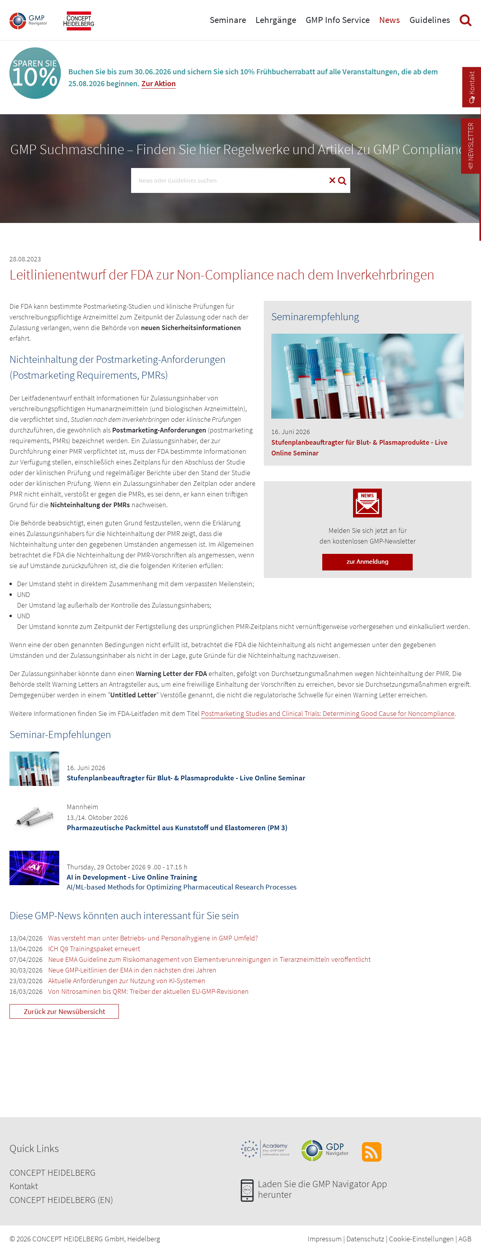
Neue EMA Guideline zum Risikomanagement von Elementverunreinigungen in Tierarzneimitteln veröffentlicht (209, 959)
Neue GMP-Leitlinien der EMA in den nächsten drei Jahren (132, 969)
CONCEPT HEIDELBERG (52, 1172)
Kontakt (23, 1186)
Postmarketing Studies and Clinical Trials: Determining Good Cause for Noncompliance (328, 713)
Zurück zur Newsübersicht (64, 1011)
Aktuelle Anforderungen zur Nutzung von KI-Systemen (126, 980)
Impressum (325, 1238)
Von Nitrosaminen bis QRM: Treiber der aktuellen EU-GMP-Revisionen (148, 991)
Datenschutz (365, 1238)
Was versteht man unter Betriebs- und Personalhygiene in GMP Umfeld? (153, 937)
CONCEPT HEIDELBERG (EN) (61, 1199)
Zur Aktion (158, 83)
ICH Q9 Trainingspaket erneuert (94, 948)
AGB (465, 1238)
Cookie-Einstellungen (421, 1238)
